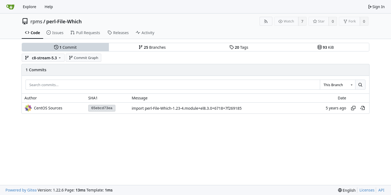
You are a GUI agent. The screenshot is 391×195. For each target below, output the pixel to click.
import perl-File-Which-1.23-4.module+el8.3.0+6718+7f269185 (187, 108)
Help (49, 6)
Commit (65, 47)
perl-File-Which (64, 21)
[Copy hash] (353, 108)
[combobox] (337, 85)
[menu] (347, 190)
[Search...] (360, 85)
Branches (152, 47)
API (381, 190)
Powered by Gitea (21, 190)
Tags (238, 47)
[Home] (10, 7)
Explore (29, 6)
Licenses (367, 190)
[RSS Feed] (266, 21)
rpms (36, 21)
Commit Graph (83, 57)
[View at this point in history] (362, 108)
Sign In (376, 6)
